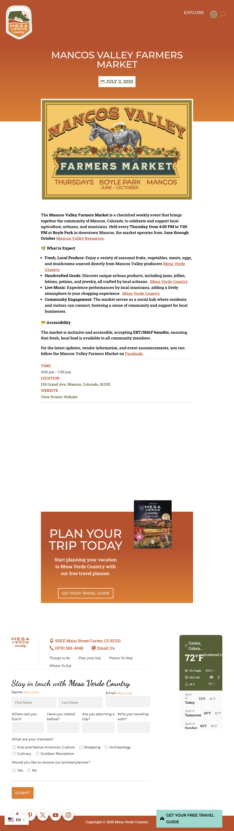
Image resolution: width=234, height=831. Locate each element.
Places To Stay (121, 658)
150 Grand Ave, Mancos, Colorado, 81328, (76, 384)
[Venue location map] (117, 454)
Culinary (24, 753)
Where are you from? (24, 716)
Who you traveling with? (133, 716)
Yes (20, 770)
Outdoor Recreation (57, 753)
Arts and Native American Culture (46, 747)
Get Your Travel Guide (86, 593)
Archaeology (120, 747)
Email (119, 693)
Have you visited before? (61, 716)
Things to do (59, 658)
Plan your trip (89, 658)
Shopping (92, 747)
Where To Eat (60, 666)
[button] (191, 677)
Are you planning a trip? (98, 716)
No (34, 770)
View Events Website (59, 396)
